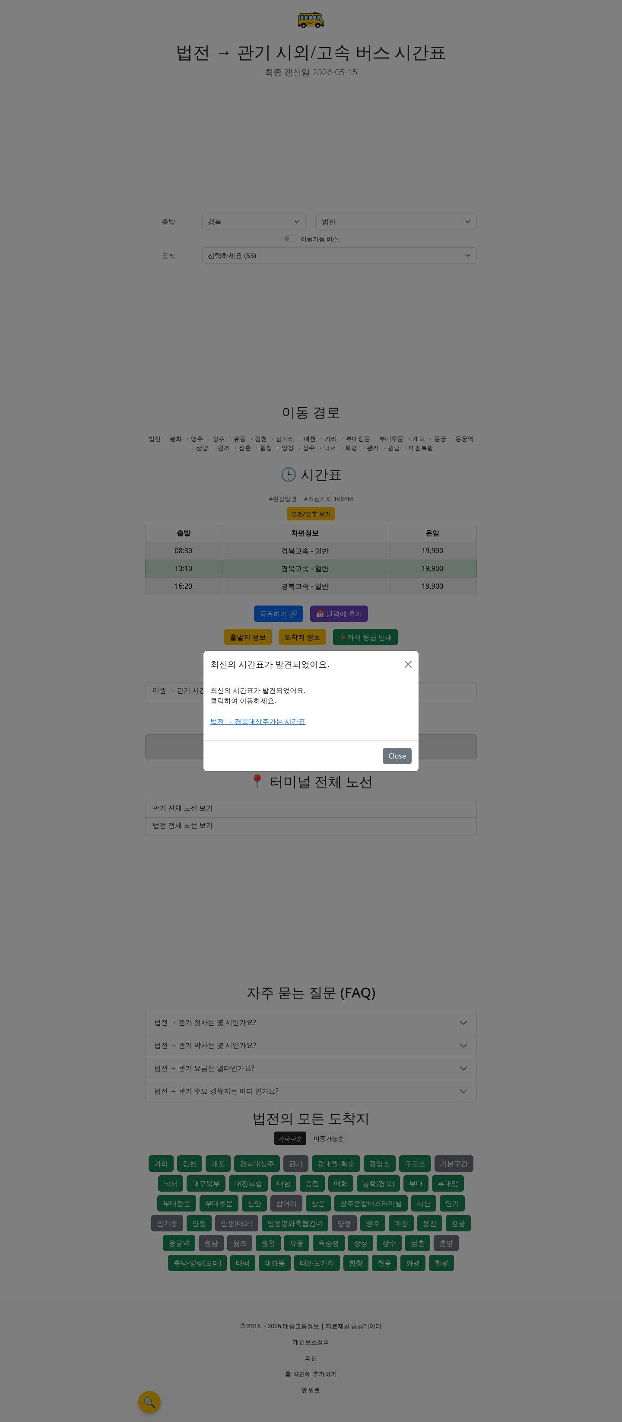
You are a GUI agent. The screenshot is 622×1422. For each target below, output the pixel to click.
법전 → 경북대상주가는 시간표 (257, 721)
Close (397, 756)
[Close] (408, 664)
